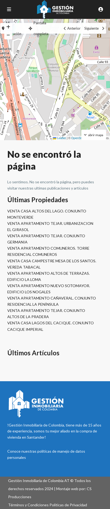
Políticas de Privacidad (68, 505)
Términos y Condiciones (28, 505)
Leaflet (59, 138)
